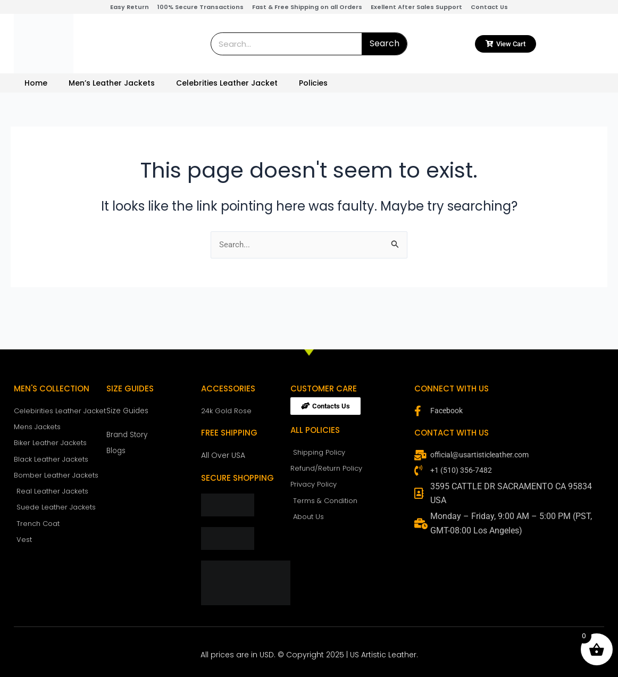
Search (384, 43)
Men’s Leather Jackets (112, 83)
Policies (313, 83)
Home (35, 83)
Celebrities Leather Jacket (227, 83)
